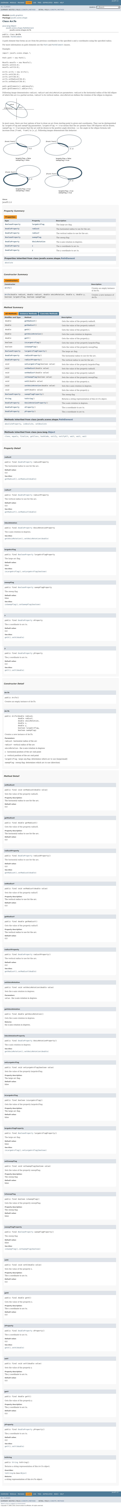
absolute (9, 263)
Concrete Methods (49, 314)
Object (51, 432)
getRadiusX (29, 321)
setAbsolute (41, 424)
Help (62, 3)
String (8, 399)
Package (21, 3)
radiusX (35, 229)
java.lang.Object (9, 26)
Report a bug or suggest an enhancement (13, 1503)
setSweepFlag (30, 377)
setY (26, 390)
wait (72, 436)
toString (28, 399)
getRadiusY (29, 325)
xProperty (29, 407)
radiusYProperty (32, 360)
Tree (39, 3)
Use (34, 3)
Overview (4, 3)
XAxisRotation (38, 242)
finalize (24, 436)
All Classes (5, 7)
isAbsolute (28, 424)
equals (15, 436)
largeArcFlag (38, 224)
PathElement (16, 37)
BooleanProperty (12, 224)
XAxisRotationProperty (35, 403)
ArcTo (7, 288)
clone (7, 436)
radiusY (35, 233)
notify (54, 436)
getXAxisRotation (32, 334)
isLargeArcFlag (31, 342)
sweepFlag (36, 237)
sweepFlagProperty (33, 394)
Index (56, 3)
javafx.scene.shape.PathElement (20, 28)
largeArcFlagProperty (34, 351)
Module (13, 3)
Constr (25, 10)
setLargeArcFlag (32, 364)
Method (32, 10)
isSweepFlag (30, 347)
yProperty (29, 411)
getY (26, 338)
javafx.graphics (16, 15)
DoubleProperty (12, 229)
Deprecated (47, 3)
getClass (34, 436)
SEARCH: (92, 7)
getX (26, 329)
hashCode (44, 436)
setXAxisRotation (32, 386)
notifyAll (63, 436)
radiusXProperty (32, 355)
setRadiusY (29, 373)
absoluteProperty (13, 424)
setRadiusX (29, 368)
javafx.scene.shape (19, 18)
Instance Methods (28, 314)
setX (26, 381)
